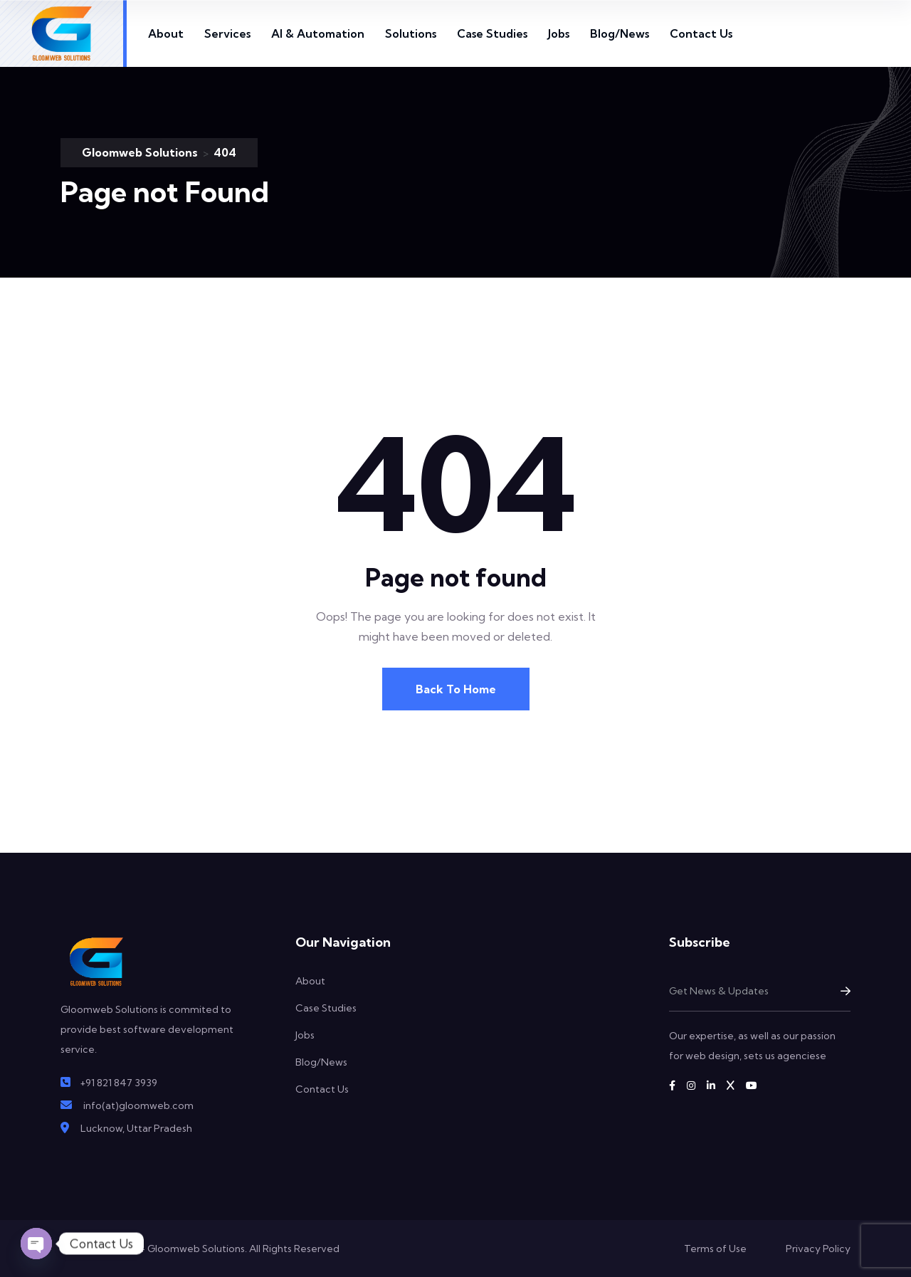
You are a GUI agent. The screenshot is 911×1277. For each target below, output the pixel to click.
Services (227, 33)
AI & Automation (317, 33)
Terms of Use (715, 1248)
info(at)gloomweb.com (138, 1105)
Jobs (558, 33)
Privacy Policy (818, 1248)
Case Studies (492, 33)
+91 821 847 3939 (118, 1082)
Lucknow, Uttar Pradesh (136, 1128)
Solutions (410, 33)
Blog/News (619, 33)
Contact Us (701, 33)
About (166, 33)
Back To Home (456, 689)
